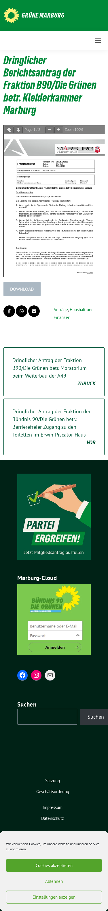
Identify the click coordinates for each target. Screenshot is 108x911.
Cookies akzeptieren (54, 865)
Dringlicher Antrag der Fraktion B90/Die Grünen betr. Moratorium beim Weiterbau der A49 (54, 372)
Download (22, 289)
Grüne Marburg (43, 15)
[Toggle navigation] (98, 40)
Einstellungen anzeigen (54, 897)
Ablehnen (54, 881)
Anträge (61, 309)
